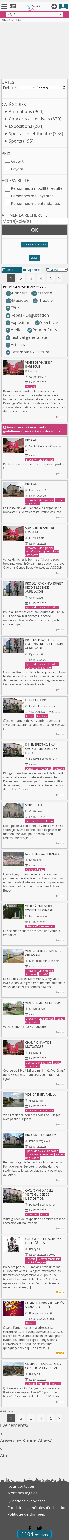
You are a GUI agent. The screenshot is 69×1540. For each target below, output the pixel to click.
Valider (34, 257)
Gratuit (17, 161)
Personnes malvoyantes (32, 195)
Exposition (18, 322)
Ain (3, 1455)
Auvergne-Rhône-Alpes (25, 1440)
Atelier (14, 330)
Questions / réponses (26, 1500)
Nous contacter (21, 1486)
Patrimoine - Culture (27, 352)
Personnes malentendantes (35, 203)
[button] (34, 246)
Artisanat (17, 344)
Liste (7, 270)
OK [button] (34, 229)
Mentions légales (22, 1492)
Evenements (13, 1425)
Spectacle (46, 322)
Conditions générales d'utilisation (37, 1507)
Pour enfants (42, 330)
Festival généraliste (26, 337)
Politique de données (26, 1514)
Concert (16, 293)
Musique (17, 300)
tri (36, 270)
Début (8, 87)
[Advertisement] (34, 50)
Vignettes (31, 270)
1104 (34, 1534)
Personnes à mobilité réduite (36, 188)
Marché (41, 293)
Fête (12, 308)
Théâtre (43, 300)
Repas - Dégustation (27, 315)
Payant (17, 168)
